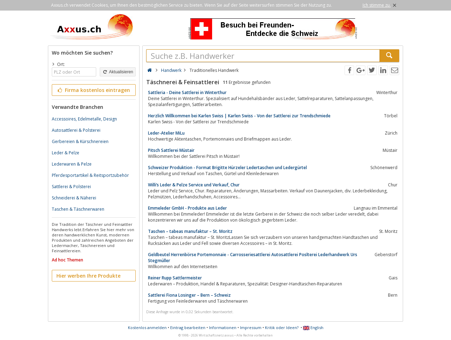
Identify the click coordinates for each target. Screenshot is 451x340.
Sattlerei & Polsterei (71, 187)
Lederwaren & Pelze (72, 164)
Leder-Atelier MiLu (166, 133)
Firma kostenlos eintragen (93, 90)
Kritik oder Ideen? (281, 327)
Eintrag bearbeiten (187, 327)
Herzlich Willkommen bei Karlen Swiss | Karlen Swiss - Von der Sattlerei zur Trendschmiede (239, 116)
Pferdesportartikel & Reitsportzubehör (90, 175)
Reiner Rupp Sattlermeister (175, 278)
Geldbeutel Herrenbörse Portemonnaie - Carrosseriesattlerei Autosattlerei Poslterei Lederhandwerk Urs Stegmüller (252, 258)
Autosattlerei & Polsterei (76, 130)
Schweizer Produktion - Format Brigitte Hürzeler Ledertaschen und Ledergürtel (227, 168)
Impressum (250, 327)
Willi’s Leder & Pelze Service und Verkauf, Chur (194, 185)
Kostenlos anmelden (147, 327)
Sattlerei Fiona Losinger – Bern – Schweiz (189, 295)
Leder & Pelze (65, 153)
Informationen (222, 327)
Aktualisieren (117, 71)
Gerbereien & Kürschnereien (80, 141)
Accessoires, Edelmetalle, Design (84, 119)
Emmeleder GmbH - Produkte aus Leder (187, 208)
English (313, 327)
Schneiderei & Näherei (74, 198)
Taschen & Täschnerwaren (78, 209)
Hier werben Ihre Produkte (88, 275)
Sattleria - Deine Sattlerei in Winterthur (187, 92)
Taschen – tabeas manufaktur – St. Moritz (190, 231)
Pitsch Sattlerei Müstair (171, 150)
